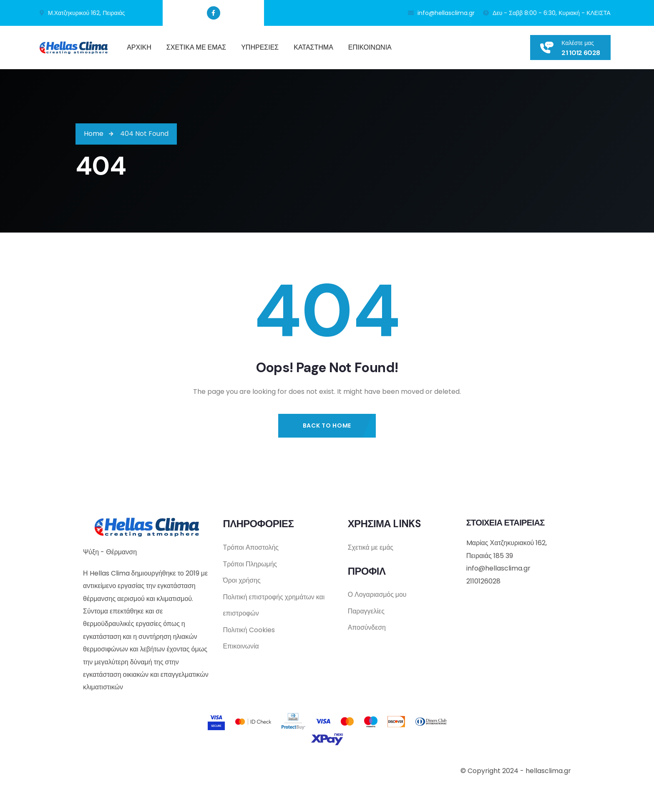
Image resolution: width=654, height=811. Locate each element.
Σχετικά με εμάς (371, 547)
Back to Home (327, 425)
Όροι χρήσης (242, 581)
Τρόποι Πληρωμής (250, 564)
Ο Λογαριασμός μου (377, 595)
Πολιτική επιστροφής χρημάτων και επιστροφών (274, 606)
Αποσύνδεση (367, 628)
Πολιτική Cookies (248, 631)
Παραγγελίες (366, 611)
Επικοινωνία (241, 647)
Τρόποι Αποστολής (251, 547)
